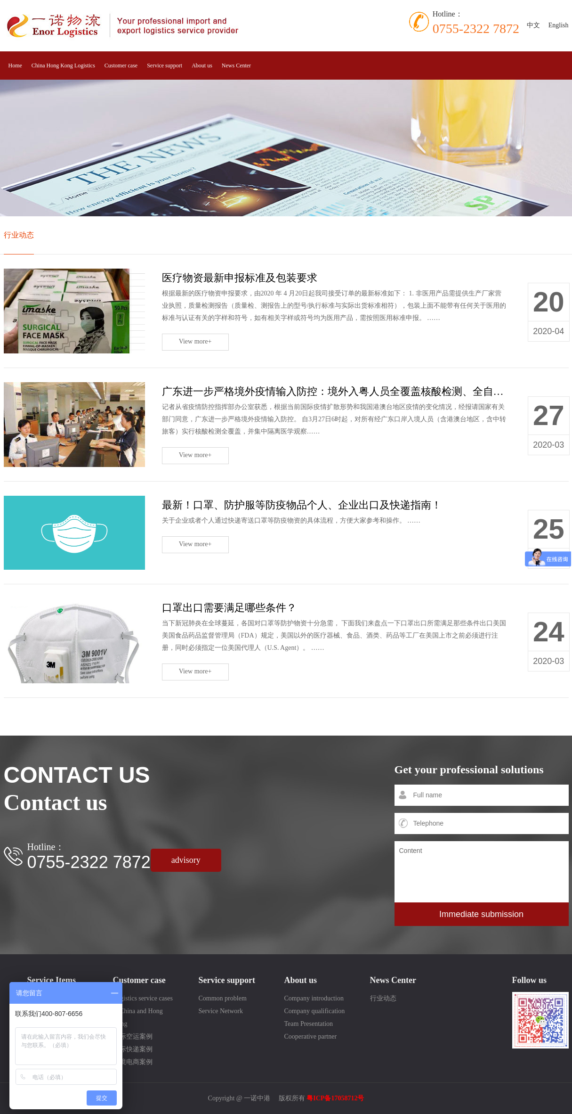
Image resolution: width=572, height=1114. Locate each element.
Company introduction (314, 998)
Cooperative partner (310, 1036)
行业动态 (19, 235)
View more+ (195, 341)
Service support (164, 65)
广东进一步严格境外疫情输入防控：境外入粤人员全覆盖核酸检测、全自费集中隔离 (353, 391)
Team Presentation (308, 1023)
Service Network (221, 1011)
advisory (186, 860)
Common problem (223, 998)
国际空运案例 (133, 1036)
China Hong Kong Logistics (63, 65)
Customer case (121, 65)
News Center (236, 65)
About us (202, 65)
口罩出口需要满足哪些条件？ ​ (230, 608)
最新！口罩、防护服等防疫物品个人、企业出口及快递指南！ (302, 505)
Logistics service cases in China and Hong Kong (143, 1011)
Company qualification (314, 1011)
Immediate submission (481, 914)
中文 (533, 25)
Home (15, 65)
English (558, 25)
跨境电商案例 (133, 1061)
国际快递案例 (133, 1049)
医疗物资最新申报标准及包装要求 (239, 278)
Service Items (51, 980)
